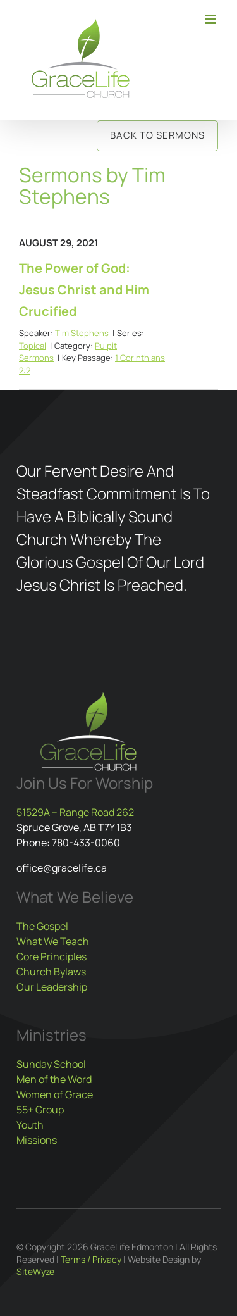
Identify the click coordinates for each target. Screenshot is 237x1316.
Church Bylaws (51, 972)
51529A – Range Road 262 (75, 812)
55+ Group (40, 1110)
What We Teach (52, 941)
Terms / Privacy (91, 1259)
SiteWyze (35, 1271)
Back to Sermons (157, 135)
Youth (30, 1125)
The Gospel (42, 926)
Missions (36, 1140)
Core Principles (51, 956)
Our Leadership (51, 987)
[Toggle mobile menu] (211, 19)
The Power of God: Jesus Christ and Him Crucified (84, 290)
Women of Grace (54, 1094)
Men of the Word (54, 1079)
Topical (32, 345)
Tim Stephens (82, 333)
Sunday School (51, 1064)
